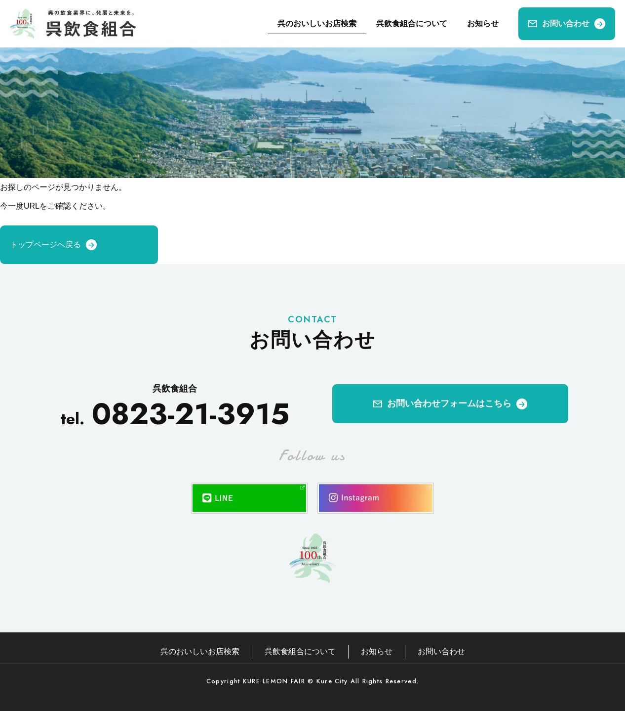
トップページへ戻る (45, 244)
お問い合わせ (565, 23)
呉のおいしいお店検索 (316, 23)
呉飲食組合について (411, 23)
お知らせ (483, 23)
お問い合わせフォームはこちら (449, 403)
